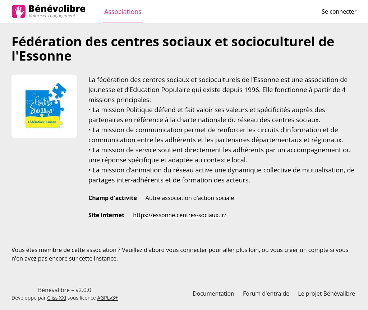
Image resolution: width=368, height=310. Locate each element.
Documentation (213, 293)
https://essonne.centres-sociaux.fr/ (179, 215)
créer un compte (306, 250)
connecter (193, 250)
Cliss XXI (56, 297)
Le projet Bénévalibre (326, 293)
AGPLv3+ (107, 297)
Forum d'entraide (266, 293)
